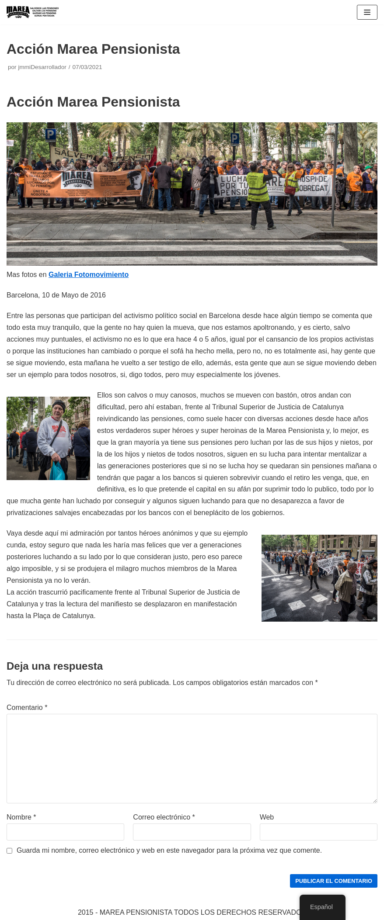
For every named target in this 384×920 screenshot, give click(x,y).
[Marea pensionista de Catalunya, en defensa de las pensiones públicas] (33, 12)
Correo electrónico (164, 817)
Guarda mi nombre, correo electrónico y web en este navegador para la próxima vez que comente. (169, 850)
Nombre (21, 817)
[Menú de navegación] (367, 12)
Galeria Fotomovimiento (89, 274)
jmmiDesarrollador (42, 67)
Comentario (27, 707)
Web (267, 817)
